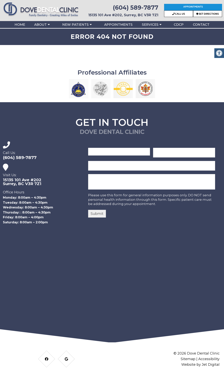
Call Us (178, 14)
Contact (201, 24)
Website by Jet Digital (200, 364)
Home (19, 24)
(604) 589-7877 (135, 7)
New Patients (75, 24)
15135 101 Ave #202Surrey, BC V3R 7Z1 (22, 182)
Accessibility (209, 359)
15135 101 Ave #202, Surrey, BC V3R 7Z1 (123, 15)
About (40, 24)
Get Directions (207, 14)
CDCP (179, 24)
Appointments (193, 7)
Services (150, 24)
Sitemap (188, 359)
